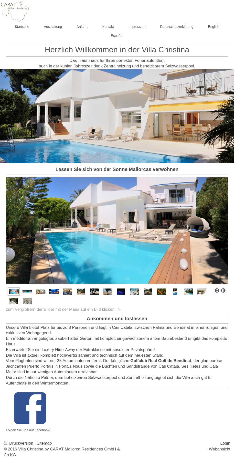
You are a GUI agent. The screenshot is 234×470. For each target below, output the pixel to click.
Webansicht (219, 449)
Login (225, 443)
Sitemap (44, 443)
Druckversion (19, 443)
